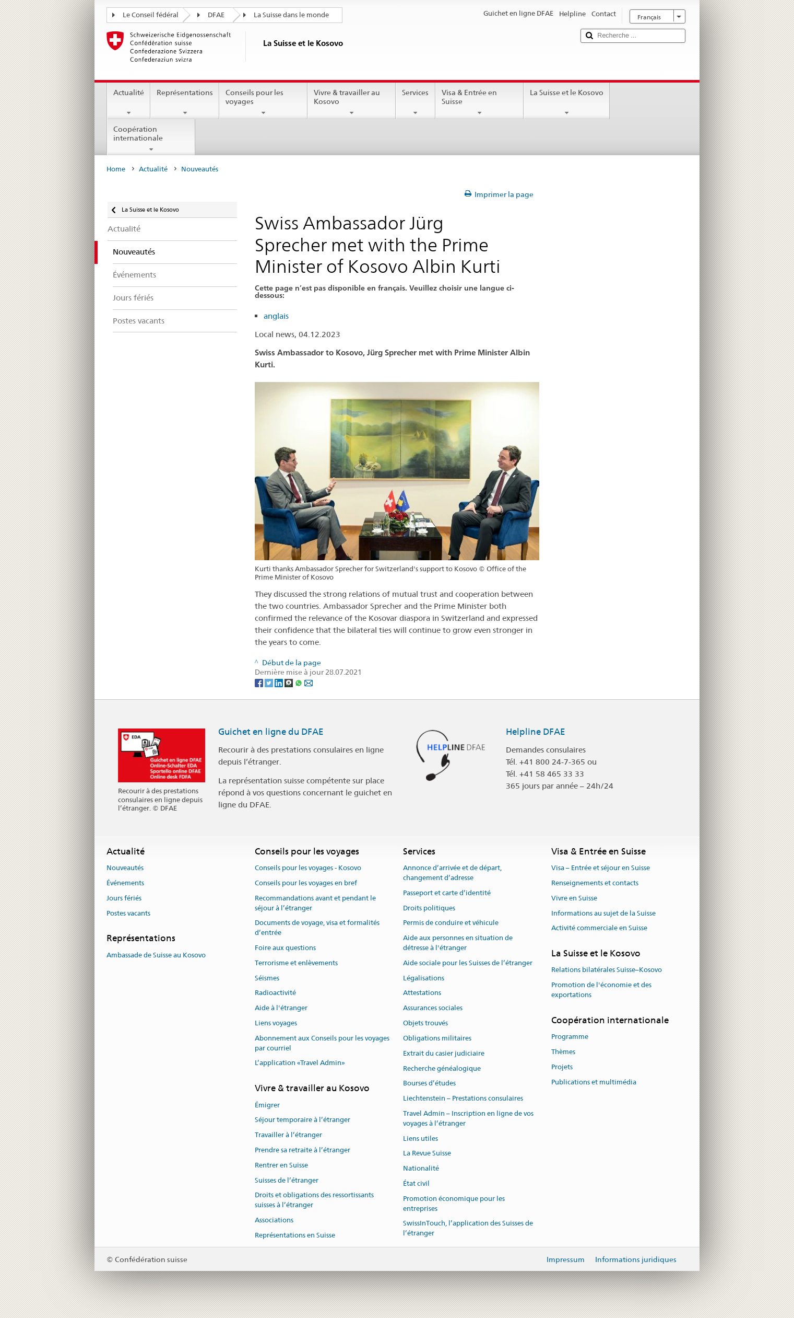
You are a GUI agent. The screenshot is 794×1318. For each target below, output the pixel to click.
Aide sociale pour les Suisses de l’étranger (467, 963)
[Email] (308, 682)
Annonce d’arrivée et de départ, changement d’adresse (452, 873)
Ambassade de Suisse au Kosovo (156, 955)
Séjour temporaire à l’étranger (302, 1120)
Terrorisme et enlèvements (296, 963)
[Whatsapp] (299, 682)
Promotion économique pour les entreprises (454, 1203)
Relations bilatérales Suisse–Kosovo (606, 970)
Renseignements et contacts (594, 883)
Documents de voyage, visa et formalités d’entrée (317, 928)
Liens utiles (420, 1138)
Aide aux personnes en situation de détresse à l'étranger (458, 943)
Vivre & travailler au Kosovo (351, 102)
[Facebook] (260, 682)
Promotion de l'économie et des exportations (601, 990)
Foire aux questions (285, 948)
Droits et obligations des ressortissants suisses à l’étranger (314, 1200)
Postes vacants (128, 913)
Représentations (185, 102)
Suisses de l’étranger (286, 1180)
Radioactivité (275, 993)
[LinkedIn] (280, 682)
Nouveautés (125, 868)
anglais (276, 316)
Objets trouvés (425, 1023)
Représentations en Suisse (295, 1235)
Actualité (129, 102)
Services (415, 102)
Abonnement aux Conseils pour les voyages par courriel (322, 1043)
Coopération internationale (151, 139)
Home (115, 169)
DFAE (216, 15)
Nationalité (421, 1168)
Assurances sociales (433, 1008)
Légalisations (423, 978)
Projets (562, 1067)
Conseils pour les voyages (263, 102)
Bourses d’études (429, 1084)
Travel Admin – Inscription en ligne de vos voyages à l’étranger (468, 1118)
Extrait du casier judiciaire (443, 1053)
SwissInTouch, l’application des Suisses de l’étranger (468, 1229)
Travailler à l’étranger (288, 1135)
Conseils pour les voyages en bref (306, 883)
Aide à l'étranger (281, 1008)
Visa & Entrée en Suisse (479, 102)
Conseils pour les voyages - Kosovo (308, 868)
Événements (125, 883)
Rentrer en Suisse (281, 1165)
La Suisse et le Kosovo (566, 102)
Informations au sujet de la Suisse (603, 913)
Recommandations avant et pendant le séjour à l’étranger (315, 903)
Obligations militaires (437, 1038)
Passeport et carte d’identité (447, 893)
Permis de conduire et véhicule (451, 923)
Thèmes (563, 1052)
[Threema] (289, 682)
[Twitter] (270, 682)
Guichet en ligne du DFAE (271, 731)
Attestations (422, 993)
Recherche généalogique (442, 1068)
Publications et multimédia (593, 1082)
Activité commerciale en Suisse (599, 928)
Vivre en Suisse (574, 898)
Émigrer (267, 1105)
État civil (416, 1183)
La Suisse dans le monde (291, 15)
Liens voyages (276, 1023)
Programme (569, 1036)
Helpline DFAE (535, 731)
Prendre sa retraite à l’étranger (302, 1150)
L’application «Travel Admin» (300, 1063)
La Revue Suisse (427, 1154)
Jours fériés (123, 898)
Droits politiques (429, 908)
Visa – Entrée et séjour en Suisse (600, 868)
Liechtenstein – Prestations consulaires (463, 1098)
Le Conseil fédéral (151, 15)
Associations (274, 1220)
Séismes (267, 978)
